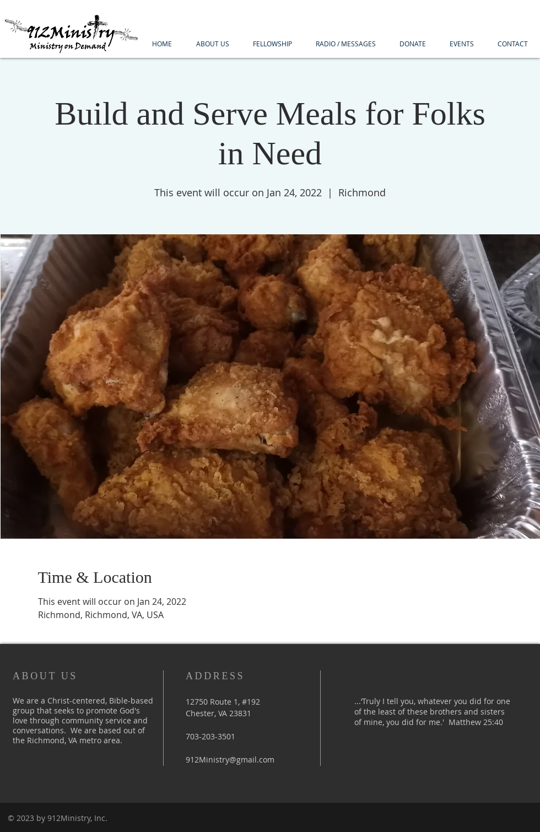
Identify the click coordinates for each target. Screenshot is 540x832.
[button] (212, 44)
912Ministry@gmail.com (230, 759)
